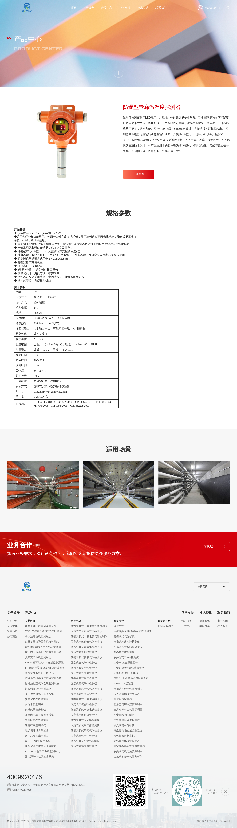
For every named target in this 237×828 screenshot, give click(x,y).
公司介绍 (12, 620)
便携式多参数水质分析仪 (128, 647)
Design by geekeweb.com (102, 821)
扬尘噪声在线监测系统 (38, 720)
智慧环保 (30, 620)
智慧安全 (119, 620)
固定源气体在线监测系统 (39, 756)
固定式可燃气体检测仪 (84, 746)
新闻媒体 (204, 620)
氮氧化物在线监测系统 (38, 699)
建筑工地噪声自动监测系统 (40, 626)
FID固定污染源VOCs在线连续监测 (45, 667)
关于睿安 (88, 7)
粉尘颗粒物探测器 (124, 714)
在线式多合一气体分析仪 (128, 756)
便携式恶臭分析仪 (35, 709)
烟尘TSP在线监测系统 (37, 741)
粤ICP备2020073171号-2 (72, 821)
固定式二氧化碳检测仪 (84, 704)
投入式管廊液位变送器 (127, 694)
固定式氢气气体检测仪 (84, 673)
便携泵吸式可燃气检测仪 (85, 741)
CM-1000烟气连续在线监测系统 (43, 647)
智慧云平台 (164, 620)
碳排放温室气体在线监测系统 (42, 683)
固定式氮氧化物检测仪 (84, 652)
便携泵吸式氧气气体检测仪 (86, 730)
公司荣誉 (12, 636)
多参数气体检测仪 (124, 652)
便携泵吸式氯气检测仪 (84, 678)
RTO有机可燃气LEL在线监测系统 (44, 662)
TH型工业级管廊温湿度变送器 (131, 678)
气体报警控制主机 (124, 735)
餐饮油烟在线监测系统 (38, 636)
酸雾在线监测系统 (35, 725)
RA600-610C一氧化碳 (126, 673)
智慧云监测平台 (167, 626)
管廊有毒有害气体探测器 (128, 709)
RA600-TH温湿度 (123, 683)
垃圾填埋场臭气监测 (37, 730)
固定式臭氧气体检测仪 (84, 662)
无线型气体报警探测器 (127, 741)
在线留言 (222, 626)
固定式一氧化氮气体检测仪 (86, 641)
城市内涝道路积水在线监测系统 (43, 652)
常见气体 (76, 620)
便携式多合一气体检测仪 (128, 688)
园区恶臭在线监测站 (37, 735)
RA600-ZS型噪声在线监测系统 (42, 751)
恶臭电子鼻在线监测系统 (39, 714)
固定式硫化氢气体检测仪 (85, 725)
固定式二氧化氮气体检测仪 (86, 631)
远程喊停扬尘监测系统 (38, 688)
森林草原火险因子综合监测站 (42, 641)
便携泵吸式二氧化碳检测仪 (86, 699)
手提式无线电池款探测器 (128, 751)
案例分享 (204, 626)
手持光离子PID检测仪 (126, 657)
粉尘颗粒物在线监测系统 (128, 730)
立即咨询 (138, 174)
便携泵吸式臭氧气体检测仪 (86, 657)
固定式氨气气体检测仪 (84, 694)
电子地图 (222, 620)
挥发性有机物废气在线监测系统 (43, 678)
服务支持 (124, 7)
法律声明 (213, 821)
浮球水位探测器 (123, 699)
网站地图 (201, 821)
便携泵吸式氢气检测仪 (84, 667)
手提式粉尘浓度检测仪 (127, 720)
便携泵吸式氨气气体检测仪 (86, 688)
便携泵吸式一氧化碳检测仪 (86, 709)
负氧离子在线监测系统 (38, 657)
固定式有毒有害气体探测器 (129, 746)
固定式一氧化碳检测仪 (84, 714)
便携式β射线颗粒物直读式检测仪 (133, 631)
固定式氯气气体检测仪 (84, 683)
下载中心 (186, 626)
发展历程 (12, 631)
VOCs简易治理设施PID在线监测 (43, 631)
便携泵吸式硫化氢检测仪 (85, 720)
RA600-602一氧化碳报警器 (129, 667)
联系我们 (161, 7)
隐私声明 (225, 821)
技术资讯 (142, 7)
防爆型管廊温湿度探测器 (128, 704)
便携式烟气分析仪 (124, 636)
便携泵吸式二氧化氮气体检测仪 (89, 626)
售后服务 (186, 620)
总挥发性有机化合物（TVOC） (43, 673)
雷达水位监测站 (34, 704)
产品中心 (106, 7)
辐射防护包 (120, 626)
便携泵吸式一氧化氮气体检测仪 (89, 636)
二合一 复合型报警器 (126, 662)
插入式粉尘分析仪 (124, 725)
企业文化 (12, 626)
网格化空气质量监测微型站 (40, 746)
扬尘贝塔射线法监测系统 (39, 694)
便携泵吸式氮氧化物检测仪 (86, 647)
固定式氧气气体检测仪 (84, 735)
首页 (73, 7)
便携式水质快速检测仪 (127, 641)
